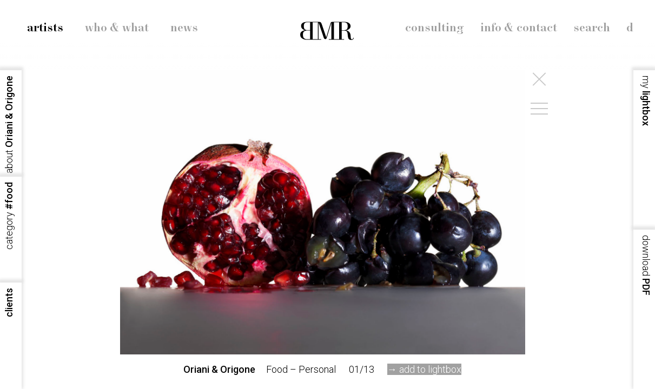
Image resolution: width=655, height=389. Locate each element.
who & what (117, 28)
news (184, 28)
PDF (646, 265)
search (591, 28)
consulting (434, 28)
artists (45, 28)
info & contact (518, 28)
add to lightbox (430, 369)
